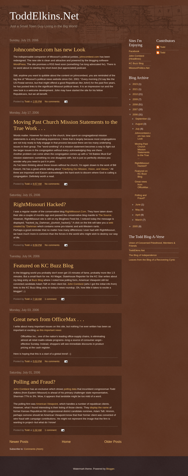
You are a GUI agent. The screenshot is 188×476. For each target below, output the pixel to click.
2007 (135, 109)
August (139, 123)
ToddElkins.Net (44, 16)
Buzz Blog (37, 280)
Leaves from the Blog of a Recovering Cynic (152, 259)
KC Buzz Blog (136, 63)
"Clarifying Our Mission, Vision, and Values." (86, 169)
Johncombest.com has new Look (49, 49)
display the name (99, 407)
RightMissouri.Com (75, 211)
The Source (104, 215)
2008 (135, 104)
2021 (135, 89)
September (141, 118)
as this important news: (49, 330)
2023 (135, 84)
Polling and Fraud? (34, 382)
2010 (135, 94)
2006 (135, 114)
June (138, 204)
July (137, 128)
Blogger (110, 468)
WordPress (19, 64)
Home (66, 442)
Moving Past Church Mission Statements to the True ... (142, 150)
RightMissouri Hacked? (39, 204)
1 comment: (51, 299)
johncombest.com (89, 56)
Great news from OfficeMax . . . (48, 319)
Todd (162, 47)
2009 (135, 99)
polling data (70, 389)
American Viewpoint (47, 403)
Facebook (134, 51)
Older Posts (113, 442)
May (137, 209)
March (138, 219)
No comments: (53, 101)
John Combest (76, 284)
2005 (135, 226)
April (138, 214)
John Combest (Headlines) (136, 57)
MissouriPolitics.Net (139, 68)
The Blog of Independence (143, 255)
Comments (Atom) (33, 449)
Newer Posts (19, 442)
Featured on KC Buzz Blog (43, 265)
